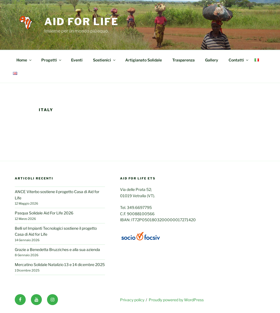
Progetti (51, 60)
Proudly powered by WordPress (176, 299)
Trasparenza (183, 60)
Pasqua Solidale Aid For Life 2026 (44, 213)
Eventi (77, 60)
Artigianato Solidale (143, 60)
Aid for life (81, 22)
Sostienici (104, 60)
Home (24, 60)
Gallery (211, 60)
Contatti (239, 60)
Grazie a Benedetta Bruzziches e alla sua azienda (57, 249)
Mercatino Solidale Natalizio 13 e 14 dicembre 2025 (60, 264)
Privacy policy (132, 299)
